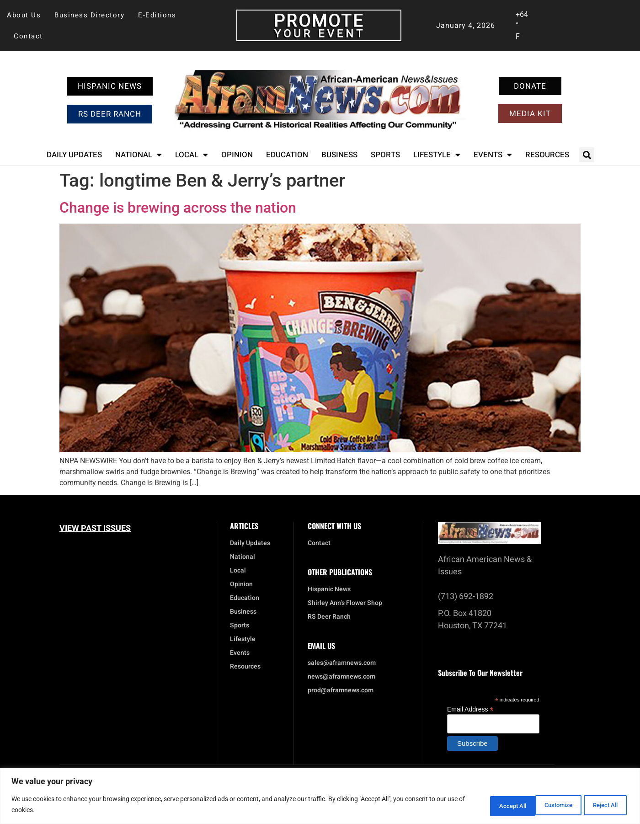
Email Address (470, 709)
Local (191, 154)
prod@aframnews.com (340, 690)
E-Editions (157, 15)
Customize (482, 805)
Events (493, 154)
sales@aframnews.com (342, 663)
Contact (28, 36)
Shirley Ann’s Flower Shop (345, 603)
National (138, 154)
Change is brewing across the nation (177, 207)
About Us (24, 15)
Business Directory (89, 15)
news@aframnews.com (341, 676)
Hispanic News (329, 589)
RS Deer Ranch (329, 616)
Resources (547, 155)
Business (339, 155)
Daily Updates (74, 155)
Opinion (237, 155)
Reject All (542, 805)
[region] (320, 797)
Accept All (600, 805)
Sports (385, 155)
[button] (586, 154)
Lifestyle (436, 154)
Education (287, 155)
